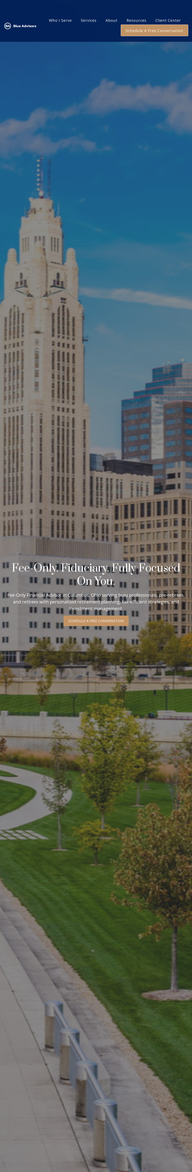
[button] (60, 10)
